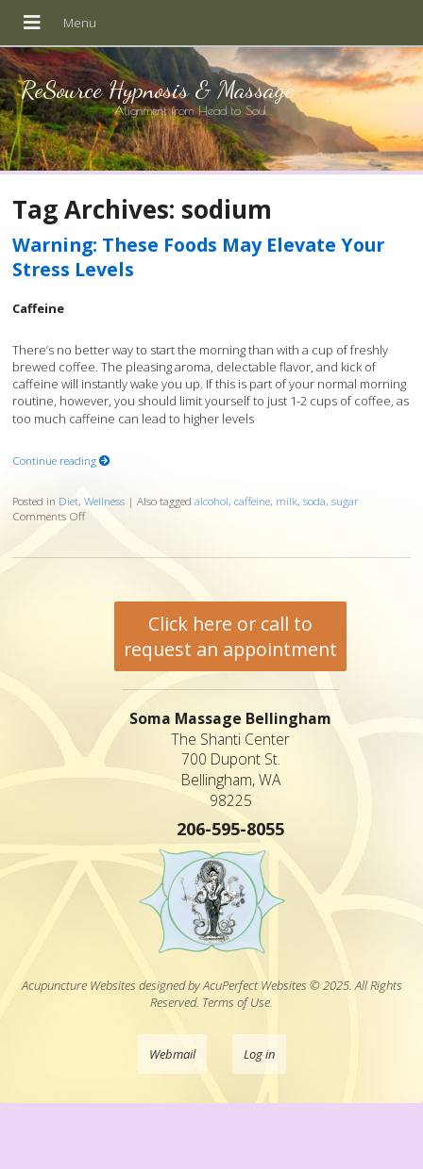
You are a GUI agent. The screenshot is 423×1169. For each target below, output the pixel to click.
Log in (259, 1054)
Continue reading (61, 460)
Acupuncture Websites (79, 985)
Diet (68, 500)
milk (286, 500)
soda (314, 500)
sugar (345, 500)
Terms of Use (236, 1002)
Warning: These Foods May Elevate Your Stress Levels (198, 256)
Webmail (172, 1054)
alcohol (211, 500)
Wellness (104, 500)
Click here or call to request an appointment (230, 636)
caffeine (252, 500)
